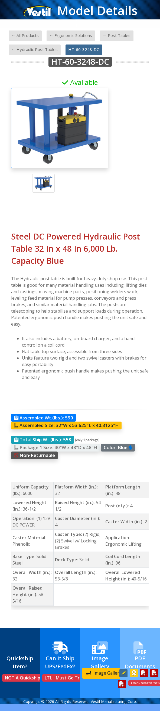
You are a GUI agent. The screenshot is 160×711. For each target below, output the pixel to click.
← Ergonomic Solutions (70, 35)
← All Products (25, 35)
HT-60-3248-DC (83, 49)
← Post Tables (116, 35)
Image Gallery (103, 673)
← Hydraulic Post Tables (34, 49)
